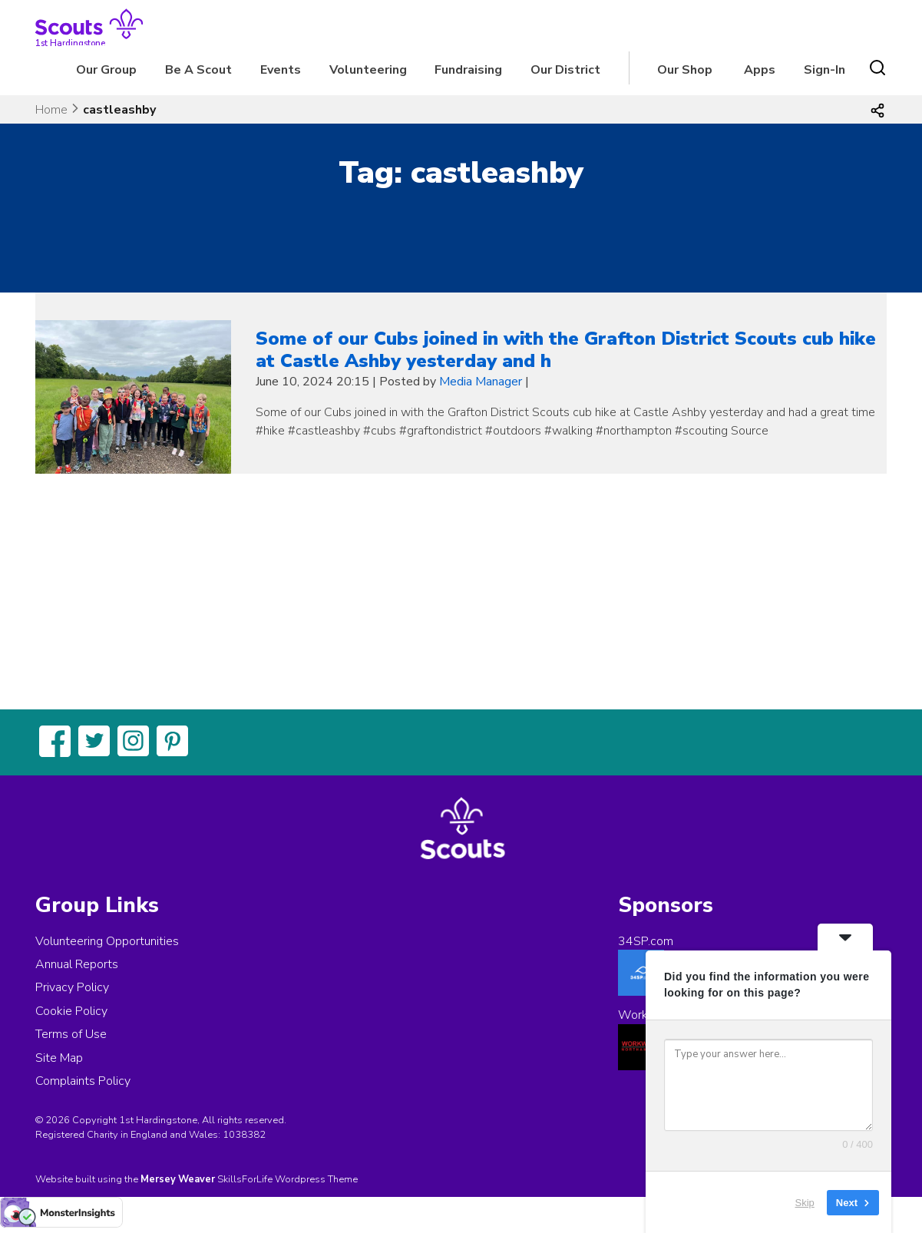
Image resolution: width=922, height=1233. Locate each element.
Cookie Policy (71, 1011)
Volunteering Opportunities (107, 941)
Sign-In (824, 69)
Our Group (106, 69)
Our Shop (684, 69)
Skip (805, 1202)
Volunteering (368, 69)
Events (280, 69)
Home (51, 109)
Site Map (59, 1058)
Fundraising (468, 69)
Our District (565, 69)
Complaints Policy (83, 1081)
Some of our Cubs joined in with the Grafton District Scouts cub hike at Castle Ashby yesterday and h (566, 349)
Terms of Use (71, 1034)
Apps (759, 69)
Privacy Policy (72, 987)
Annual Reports (76, 964)
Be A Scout (198, 69)
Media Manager (480, 381)
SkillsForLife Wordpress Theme (287, 1179)
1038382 (244, 1135)
